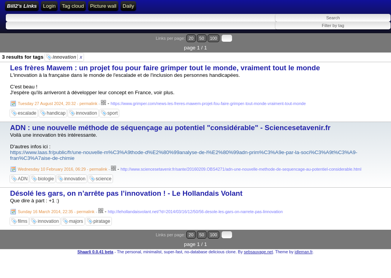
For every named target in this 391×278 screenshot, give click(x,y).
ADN (22, 174)
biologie (46, 174)
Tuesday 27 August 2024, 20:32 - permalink (57, 99)
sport (113, 109)
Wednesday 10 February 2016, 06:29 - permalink (62, 165)
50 (359, 43)
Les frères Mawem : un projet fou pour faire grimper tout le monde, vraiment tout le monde (165, 63)
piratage (102, 217)
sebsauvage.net (258, 238)
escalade (27, 109)
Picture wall (244, 9)
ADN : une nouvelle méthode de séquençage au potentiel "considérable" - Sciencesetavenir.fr (170, 123)
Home (105, 9)
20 (351, 43)
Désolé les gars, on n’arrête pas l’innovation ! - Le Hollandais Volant (126, 189)
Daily (269, 9)
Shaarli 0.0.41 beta (95, 238)
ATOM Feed (182, 9)
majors (76, 217)
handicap (56, 109)
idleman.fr (303, 238)
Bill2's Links (70, 9)
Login (124, 9)
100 (367, 43)
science (104, 174)
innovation (67, 53)
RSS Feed (148, 9)
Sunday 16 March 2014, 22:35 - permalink (56, 207)
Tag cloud (213, 9)
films (22, 217)
